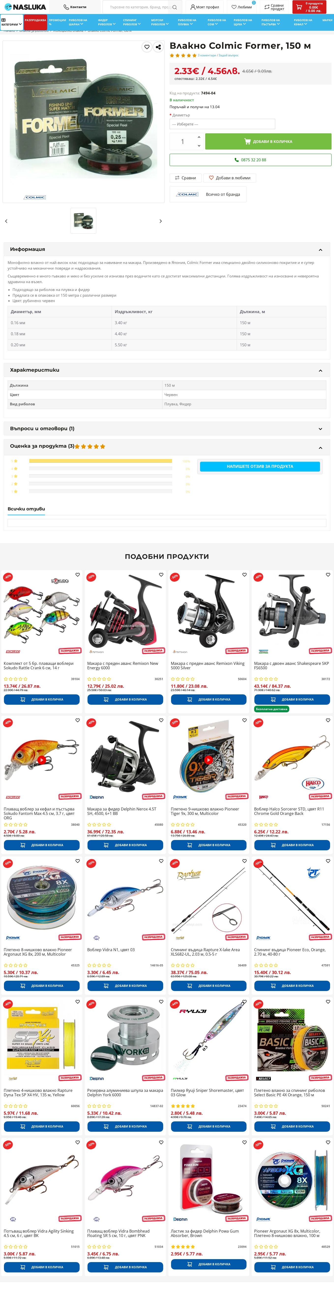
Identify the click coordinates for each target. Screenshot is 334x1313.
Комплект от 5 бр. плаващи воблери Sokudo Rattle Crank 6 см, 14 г (38, 666)
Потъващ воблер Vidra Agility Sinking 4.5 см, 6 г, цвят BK (39, 1233)
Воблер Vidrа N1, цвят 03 (111, 949)
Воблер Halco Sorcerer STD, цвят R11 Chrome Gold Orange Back (289, 811)
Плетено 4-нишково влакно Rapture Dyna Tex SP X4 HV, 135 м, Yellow (38, 1093)
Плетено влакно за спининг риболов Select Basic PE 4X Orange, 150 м (289, 1093)
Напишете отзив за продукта (260, 466)
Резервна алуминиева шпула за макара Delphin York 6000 (125, 1093)
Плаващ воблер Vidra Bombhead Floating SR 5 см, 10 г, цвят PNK (118, 1233)
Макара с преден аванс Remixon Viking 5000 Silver (208, 666)
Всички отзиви (26, 509)
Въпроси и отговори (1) (166, 428)
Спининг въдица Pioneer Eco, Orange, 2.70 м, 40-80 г (290, 952)
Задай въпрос (229, 55)
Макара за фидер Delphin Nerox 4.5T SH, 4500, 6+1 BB (121, 811)
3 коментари (207, 55)
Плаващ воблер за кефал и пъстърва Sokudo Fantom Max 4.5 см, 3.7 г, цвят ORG (39, 813)
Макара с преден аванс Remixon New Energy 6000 (122, 666)
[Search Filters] (142, 7)
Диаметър (181, 115)
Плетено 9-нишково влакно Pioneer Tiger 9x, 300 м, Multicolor (205, 811)
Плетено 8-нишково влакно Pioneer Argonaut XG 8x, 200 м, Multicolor (38, 952)
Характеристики (166, 370)
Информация (166, 249)
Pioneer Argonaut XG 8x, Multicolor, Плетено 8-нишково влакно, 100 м (287, 1233)
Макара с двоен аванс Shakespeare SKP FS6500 (291, 666)
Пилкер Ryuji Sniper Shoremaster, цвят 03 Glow (207, 1093)
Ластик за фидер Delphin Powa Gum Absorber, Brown (205, 1233)
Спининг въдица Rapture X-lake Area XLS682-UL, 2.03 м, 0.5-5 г (205, 952)
